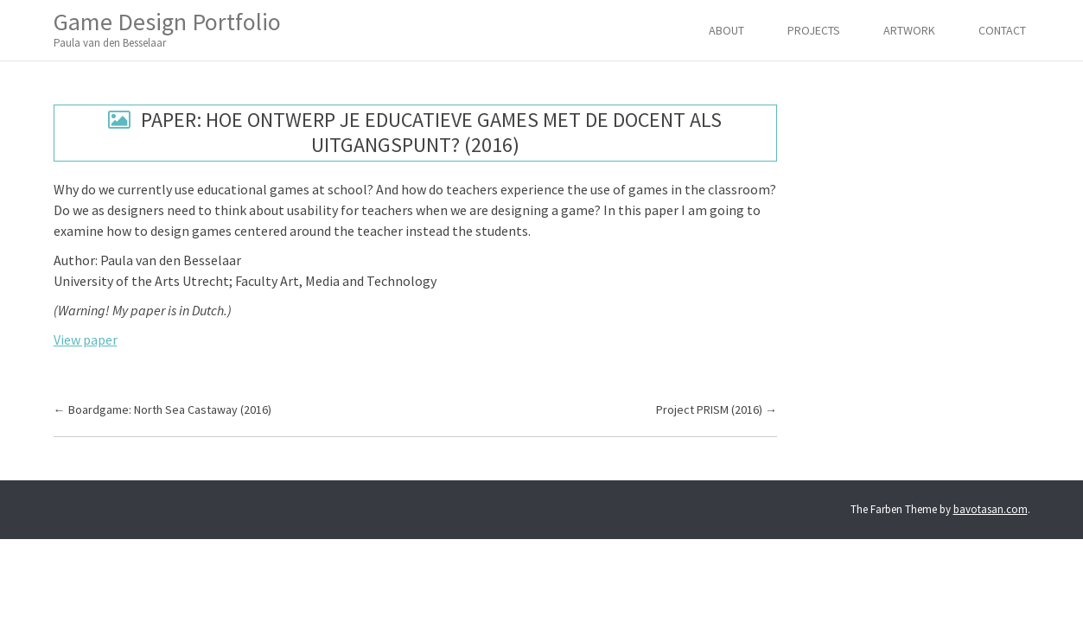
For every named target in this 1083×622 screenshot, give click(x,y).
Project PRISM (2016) (716, 409)
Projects (813, 30)
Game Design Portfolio (167, 29)
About (726, 30)
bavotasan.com (990, 509)
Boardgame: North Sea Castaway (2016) (162, 409)
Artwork (909, 30)
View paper (86, 339)
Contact (1002, 30)
